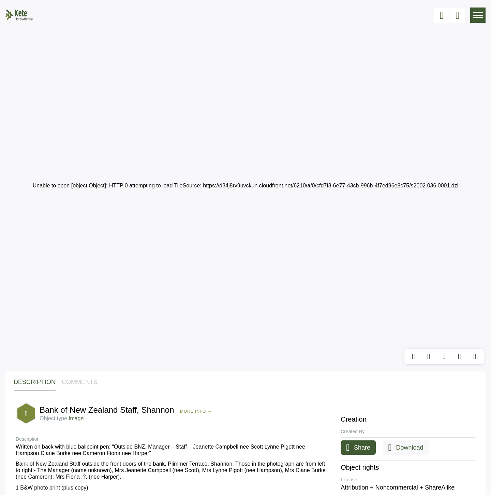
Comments (80, 382)
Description (35, 382)
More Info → (196, 411)
